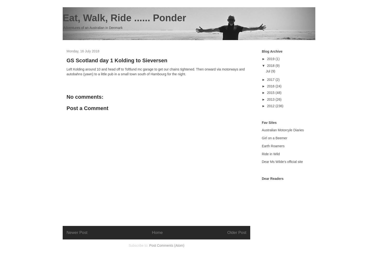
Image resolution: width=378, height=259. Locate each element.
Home (157, 232)
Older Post (236, 232)
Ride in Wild (271, 154)
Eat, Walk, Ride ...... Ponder (124, 18)
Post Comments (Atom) (166, 245)
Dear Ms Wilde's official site (282, 162)
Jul (268, 71)
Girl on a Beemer (274, 138)
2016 (271, 86)
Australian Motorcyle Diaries (283, 130)
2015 (271, 93)
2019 (271, 59)
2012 (271, 106)
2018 (271, 66)
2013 (271, 99)
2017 (271, 80)
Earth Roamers (273, 146)
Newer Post (77, 232)
